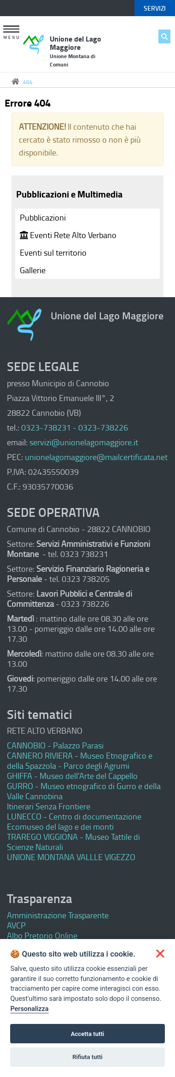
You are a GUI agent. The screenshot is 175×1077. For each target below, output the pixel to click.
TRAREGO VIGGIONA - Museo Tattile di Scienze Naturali (73, 841)
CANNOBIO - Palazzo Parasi (55, 745)
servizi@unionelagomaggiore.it (83, 442)
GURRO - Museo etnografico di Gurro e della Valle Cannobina (84, 791)
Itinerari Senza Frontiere (48, 806)
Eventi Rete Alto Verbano (68, 234)
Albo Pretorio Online (42, 935)
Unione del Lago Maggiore (75, 50)
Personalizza (29, 1009)
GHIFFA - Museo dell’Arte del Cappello (72, 775)
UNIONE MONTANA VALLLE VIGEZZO (71, 856)
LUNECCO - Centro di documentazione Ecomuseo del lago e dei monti (74, 821)
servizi (155, 8)
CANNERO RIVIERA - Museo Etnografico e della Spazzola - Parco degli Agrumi (79, 760)
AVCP (16, 925)
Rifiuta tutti (87, 1056)
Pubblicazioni (43, 217)
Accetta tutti (88, 1033)
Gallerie (33, 269)
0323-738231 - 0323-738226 (74, 427)
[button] (11, 33)
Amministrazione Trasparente (58, 915)
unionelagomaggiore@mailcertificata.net (96, 456)
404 (28, 82)
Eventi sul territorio (53, 252)
